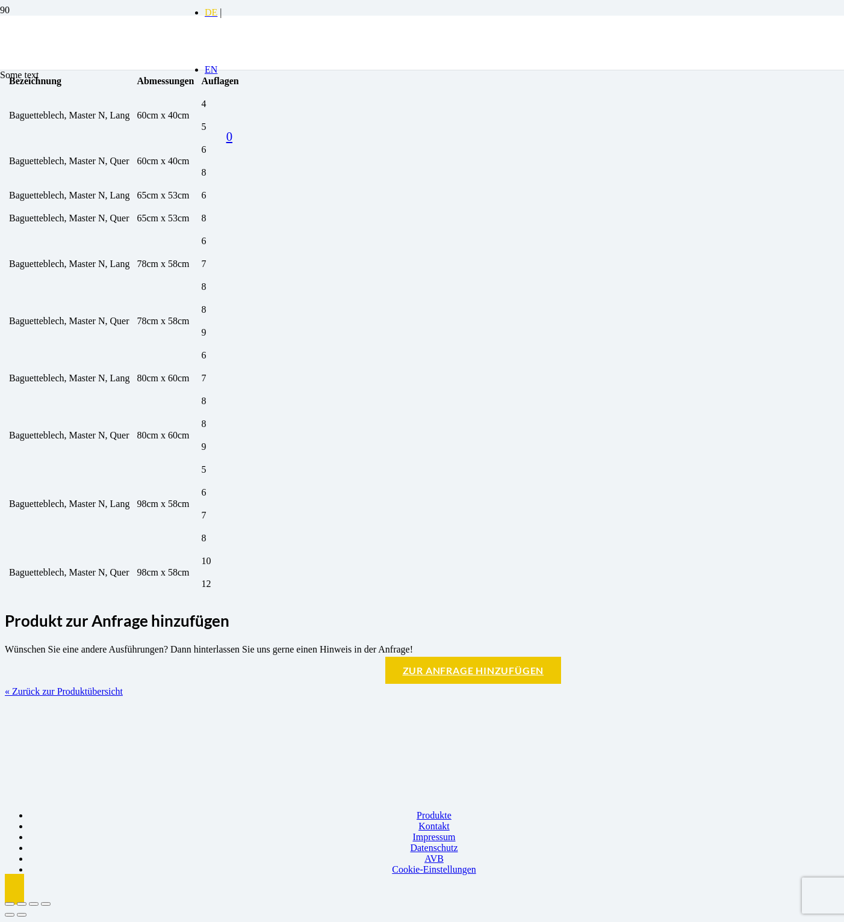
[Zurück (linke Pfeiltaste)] (9, 915)
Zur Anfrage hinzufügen (473, 670)
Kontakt (434, 826)
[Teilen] (34, 904)
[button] (14, 889)
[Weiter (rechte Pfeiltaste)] (21, 915)
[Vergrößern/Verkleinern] (9, 904)
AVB (434, 858)
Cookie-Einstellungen (434, 869)
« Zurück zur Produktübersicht (64, 691)
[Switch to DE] (211, 12)
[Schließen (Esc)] (46, 904)
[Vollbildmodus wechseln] (21, 904)
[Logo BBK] (90, 108)
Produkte (434, 815)
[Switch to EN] (211, 69)
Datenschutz (434, 848)
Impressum (433, 837)
